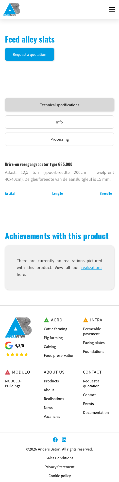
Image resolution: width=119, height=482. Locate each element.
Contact (89, 394)
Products (51, 380)
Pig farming (53, 337)
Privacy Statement (59, 466)
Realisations (54, 398)
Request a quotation (29, 54)
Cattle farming (55, 328)
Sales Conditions (59, 457)
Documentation (96, 412)
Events (88, 403)
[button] (111, 9)
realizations (91, 267)
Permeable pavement (92, 331)
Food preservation (59, 355)
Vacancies (52, 416)
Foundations (93, 351)
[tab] (59, 104)
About (49, 389)
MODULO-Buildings (13, 383)
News (48, 407)
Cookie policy (60, 475)
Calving (50, 346)
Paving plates (94, 342)
